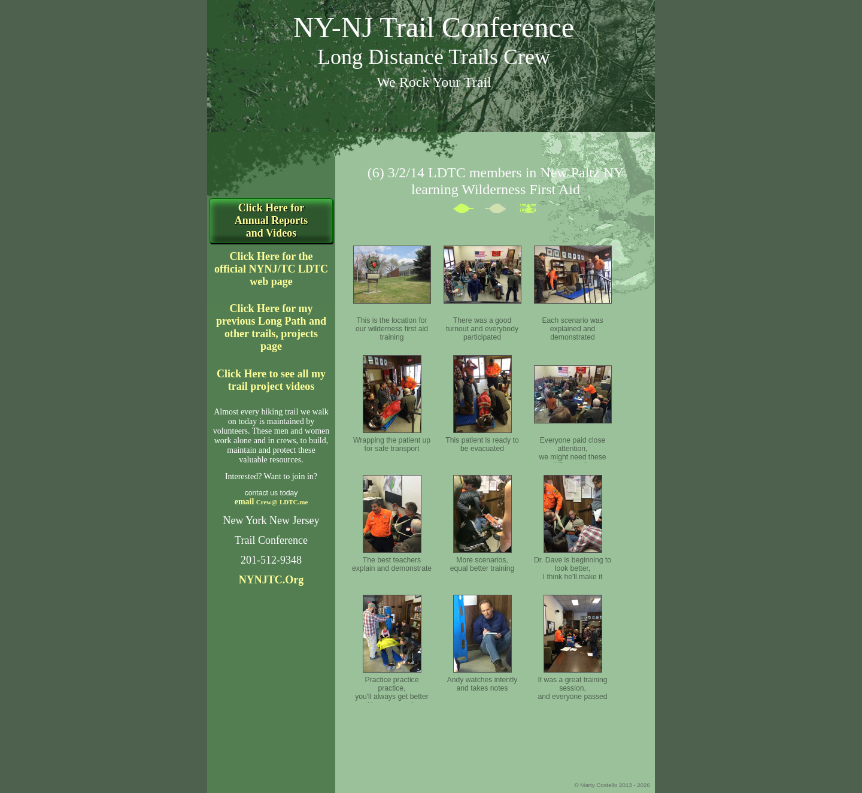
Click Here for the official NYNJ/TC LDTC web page (271, 268)
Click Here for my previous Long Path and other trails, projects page (271, 327)
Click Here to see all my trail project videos (271, 380)
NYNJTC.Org (271, 580)
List (533, 211)
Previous (469, 211)
